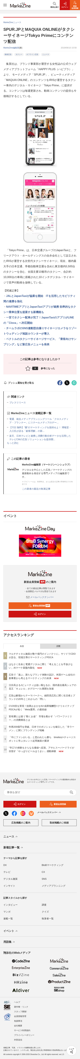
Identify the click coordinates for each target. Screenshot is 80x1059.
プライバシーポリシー (24, 1035)
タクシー (19, 54)
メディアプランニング (53, 885)
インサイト (9, 885)
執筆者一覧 (48, 918)
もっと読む (13, 443)
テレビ (6, 872)
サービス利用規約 (22, 1030)
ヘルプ (17, 1002)
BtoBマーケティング (52, 865)
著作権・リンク (21, 1007)
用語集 (9, 942)
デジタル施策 (10, 879)
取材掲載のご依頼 (59, 822)
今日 (22, 646)
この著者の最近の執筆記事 (36, 488)
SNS (44, 879)
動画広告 (8, 54)
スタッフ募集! (20, 1011)
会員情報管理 (20, 1016)
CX (43, 872)
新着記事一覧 (13, 847)
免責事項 (18, 1021)
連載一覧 (8, 918)
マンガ (6, 911)
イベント (10, 931)
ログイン (39, 614)
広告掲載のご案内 (20, 822)
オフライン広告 (32, 54)
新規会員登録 (39, 605)
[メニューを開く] (5, 5)
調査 (44, 904)
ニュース (45, 54)
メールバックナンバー (40, 597)
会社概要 (18, 1026)
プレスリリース (17, 402)
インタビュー (10, 904)
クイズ (45, 911)
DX (5, 865)
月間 (58, 646)
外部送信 (18, 1040)
